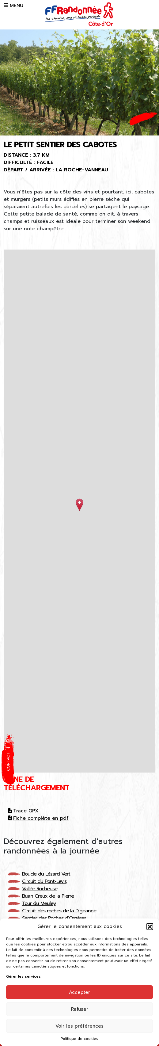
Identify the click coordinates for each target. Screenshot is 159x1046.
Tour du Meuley (39, 903)
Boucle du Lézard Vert (46, 874)
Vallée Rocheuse (39, 888)
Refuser (79, 1009)
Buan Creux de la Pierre (48, 896)
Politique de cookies (79, 1038)
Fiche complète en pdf (38, 818)
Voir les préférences (79, 1026)
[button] (150, 926)
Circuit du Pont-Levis (44, 881)
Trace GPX (23, 811)
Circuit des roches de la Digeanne (59, 910)
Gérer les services (23, 976)
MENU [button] (13, 5)
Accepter (79, 992)
